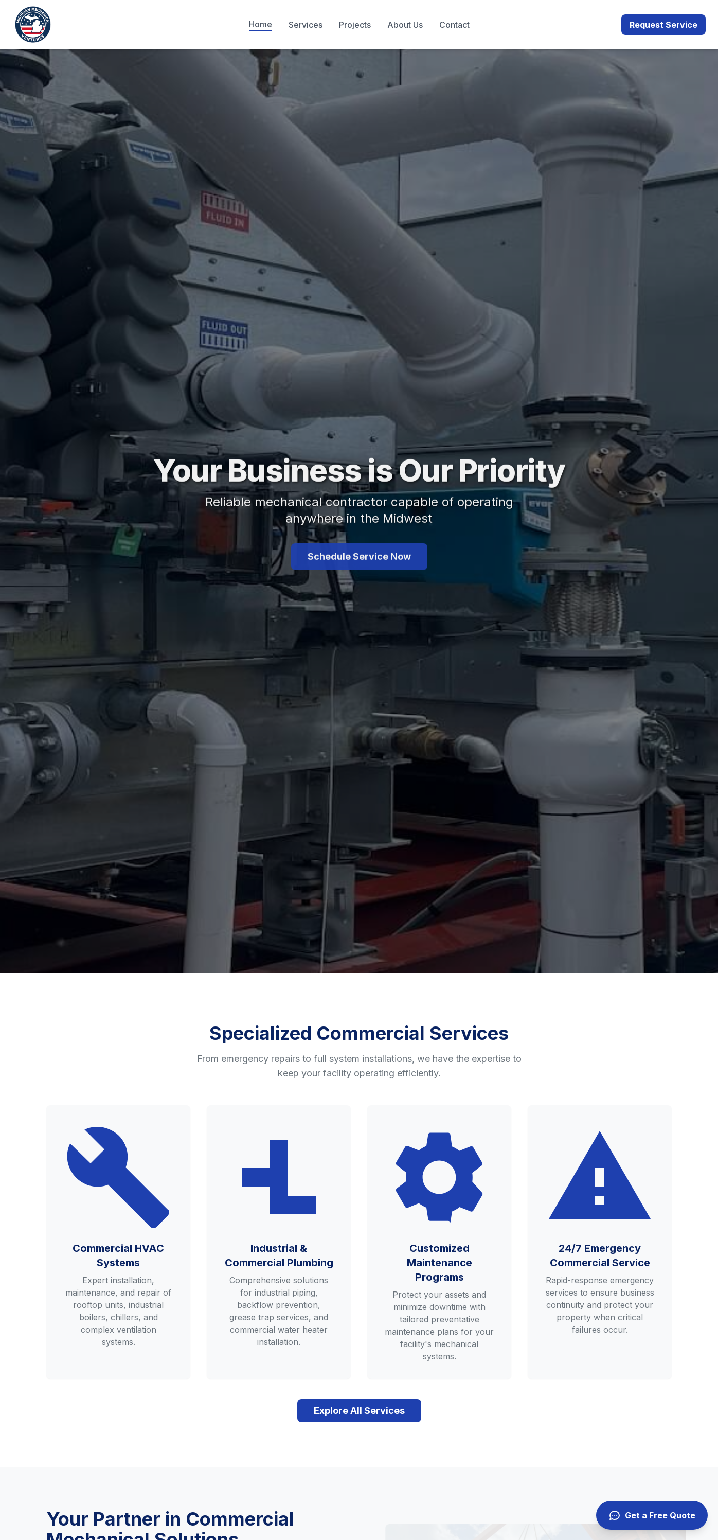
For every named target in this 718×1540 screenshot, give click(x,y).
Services (305, 25)
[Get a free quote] (652, 1515)
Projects (355, 25)
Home (260, 24)
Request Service (663, 25)
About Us (405, 25)
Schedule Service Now (359, 561)
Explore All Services (359, 1411)
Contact (454, 25)
